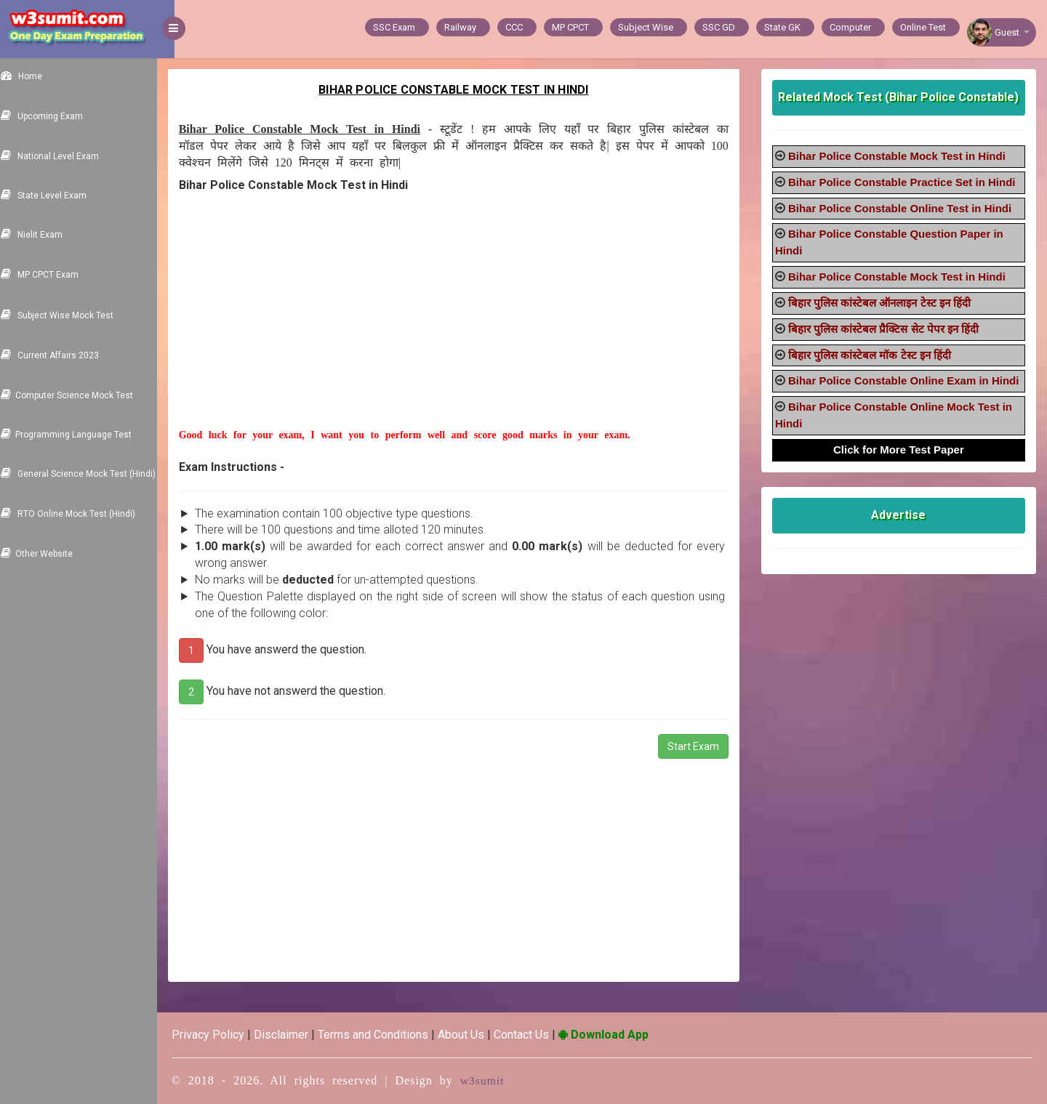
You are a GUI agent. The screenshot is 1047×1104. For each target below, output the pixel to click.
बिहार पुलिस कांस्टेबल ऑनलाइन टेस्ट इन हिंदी (885, 303)
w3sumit (500, 1080)
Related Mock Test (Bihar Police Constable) (902, 97)
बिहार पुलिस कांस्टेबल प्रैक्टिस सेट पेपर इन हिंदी (889, 329)
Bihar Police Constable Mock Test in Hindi (902, 156)
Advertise (902, 532)
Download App (621, 1034)
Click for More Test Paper (901, 466)
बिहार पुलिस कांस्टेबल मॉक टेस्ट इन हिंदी (875, 355)
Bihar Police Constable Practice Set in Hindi (908, 182)
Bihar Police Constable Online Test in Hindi (905, 208)
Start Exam (699, 746)
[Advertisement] (465, 326)
